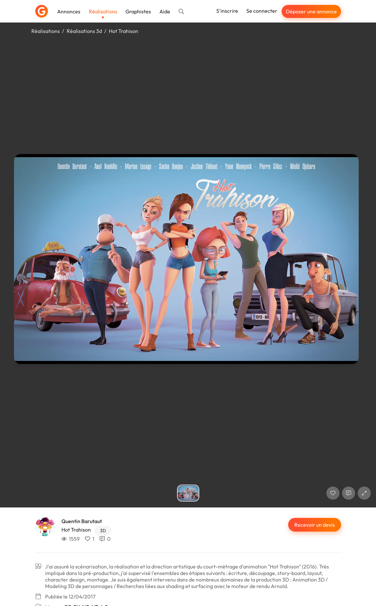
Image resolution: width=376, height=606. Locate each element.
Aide (164, 11)
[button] (364, 493)
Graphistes (138, 11)
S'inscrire (227, 11)
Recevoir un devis (314, 524)
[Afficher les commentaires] (348, 493)
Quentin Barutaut (81, 521)
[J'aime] (332, 493)
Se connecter (261, 11)
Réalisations (103, 11)
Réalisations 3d (84, 31)
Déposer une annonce (311, 11)
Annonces (68, 11)
